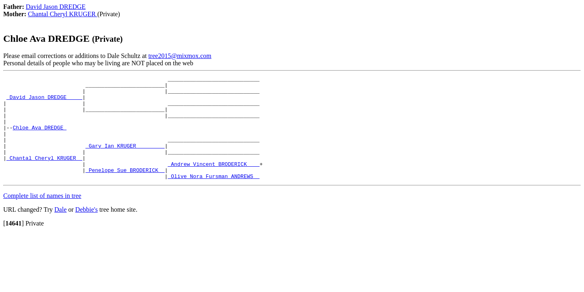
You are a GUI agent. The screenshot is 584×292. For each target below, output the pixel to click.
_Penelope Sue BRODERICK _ (125, 189)
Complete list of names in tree (42, 216)
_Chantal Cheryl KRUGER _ (44, 174)
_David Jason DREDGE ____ (44, 101)
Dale (60, 230)
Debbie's (86, 230)
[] (13, 243)
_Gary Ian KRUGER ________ (125, 160)
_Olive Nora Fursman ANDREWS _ (214, 196)
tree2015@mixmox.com (180, 55)
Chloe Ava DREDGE (40, 138)
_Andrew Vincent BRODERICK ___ (214, 182)
